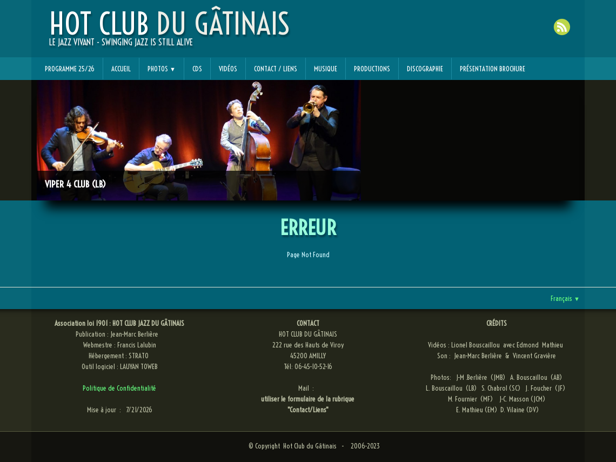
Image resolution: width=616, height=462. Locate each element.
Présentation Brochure (492, 68)
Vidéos (228, 68)
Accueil (121, 68)
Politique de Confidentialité (119, 388)
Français (565, 298)
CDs (197, 68)
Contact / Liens (275, 68)
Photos (162, 68)
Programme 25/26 (70, 68)
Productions (372, 68)
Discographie (425, 68)
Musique (325, 68)
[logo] (169, 33)
